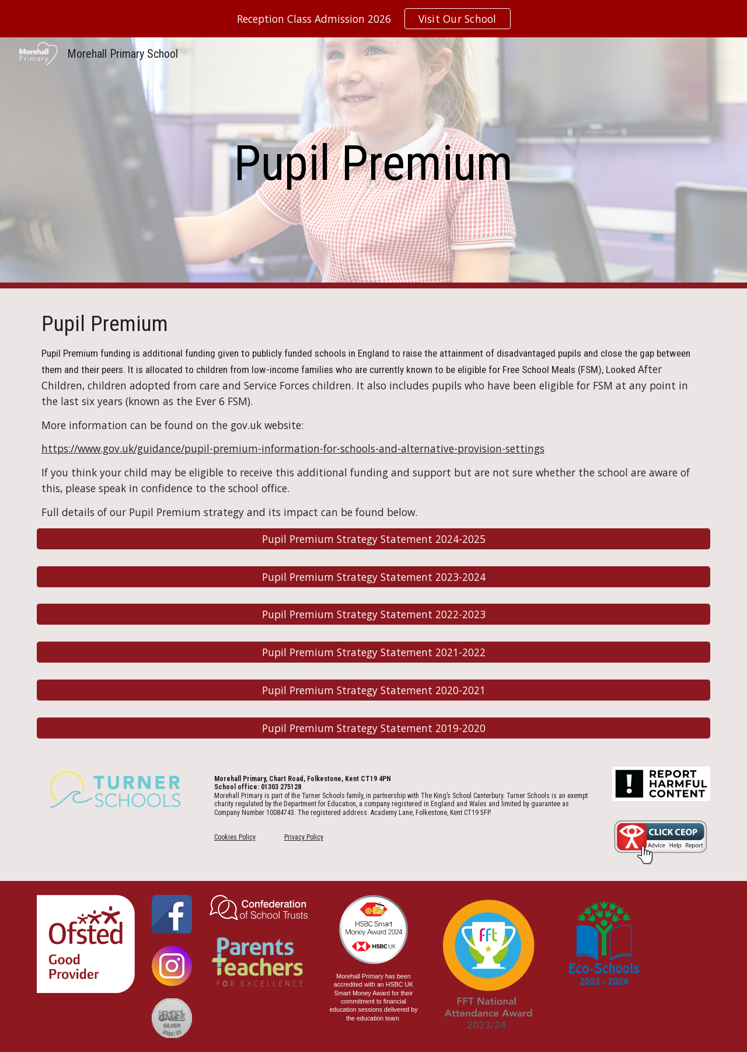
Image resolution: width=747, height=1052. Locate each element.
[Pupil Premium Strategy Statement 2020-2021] (373, 690)
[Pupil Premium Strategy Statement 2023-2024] (373, 576)
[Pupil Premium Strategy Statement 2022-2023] (373, 614)
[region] (373, 18)
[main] (373, 163)
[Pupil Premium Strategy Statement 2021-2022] (373, 652)
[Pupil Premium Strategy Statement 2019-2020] (373, 728)
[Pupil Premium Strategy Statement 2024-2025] (373, 538)
